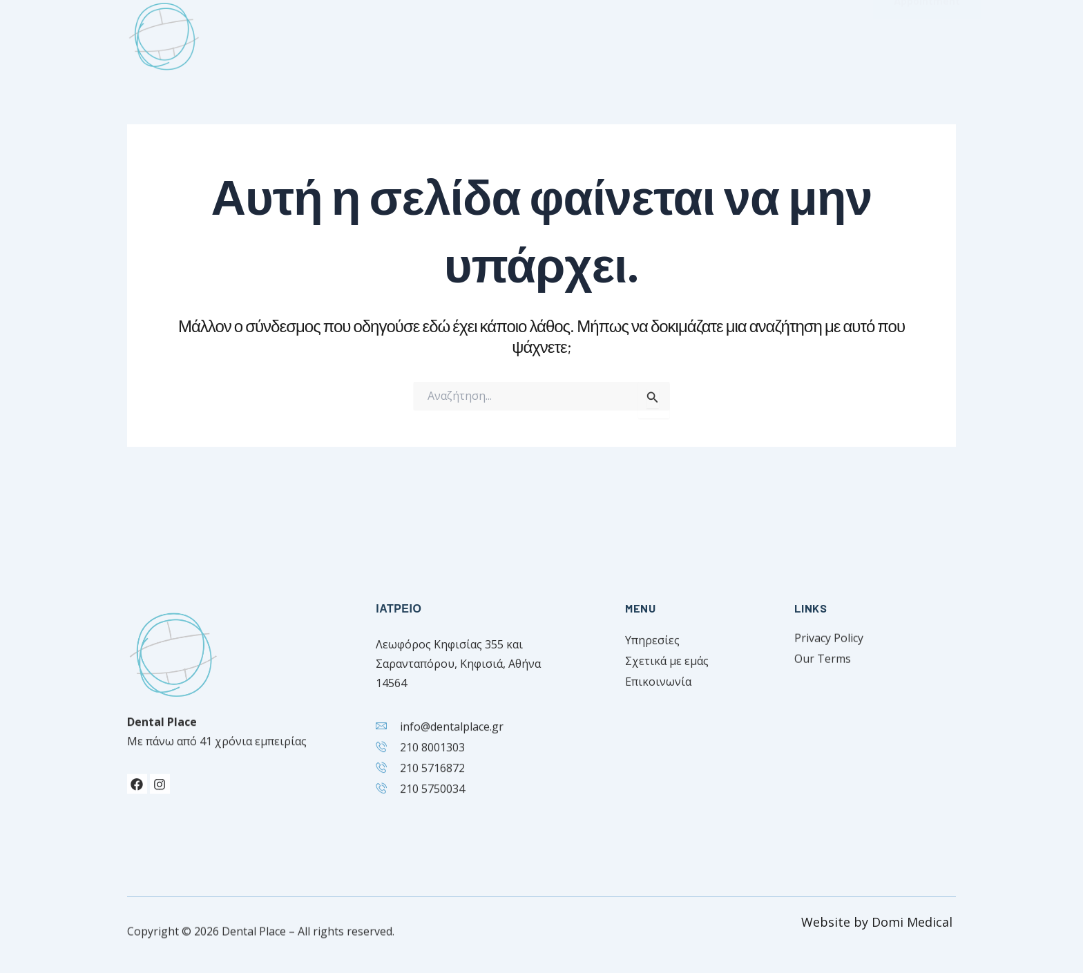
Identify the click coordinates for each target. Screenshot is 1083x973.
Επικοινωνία (718, 31)
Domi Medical (914, 922)
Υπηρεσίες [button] (614, 32)
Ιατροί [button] (523, 32)
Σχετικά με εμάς (425, 31)
